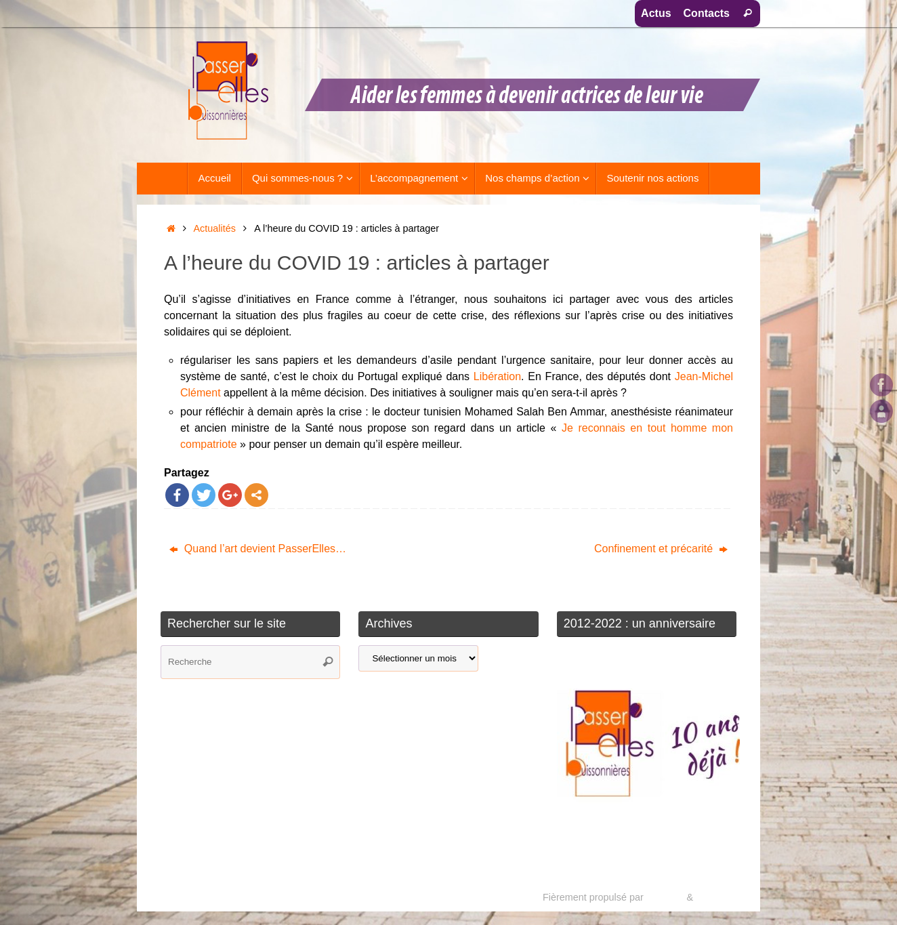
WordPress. (721, 897)
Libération (497, 376)
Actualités (215, 228)
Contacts (707, 13)
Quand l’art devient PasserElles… (257, 548)
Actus (656, 13)
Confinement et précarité (661, 548)
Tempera (665, 897)
